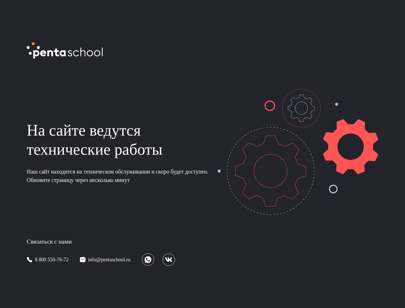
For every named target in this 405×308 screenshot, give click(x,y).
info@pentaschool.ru (109, 259)
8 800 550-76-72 (52, 259)
